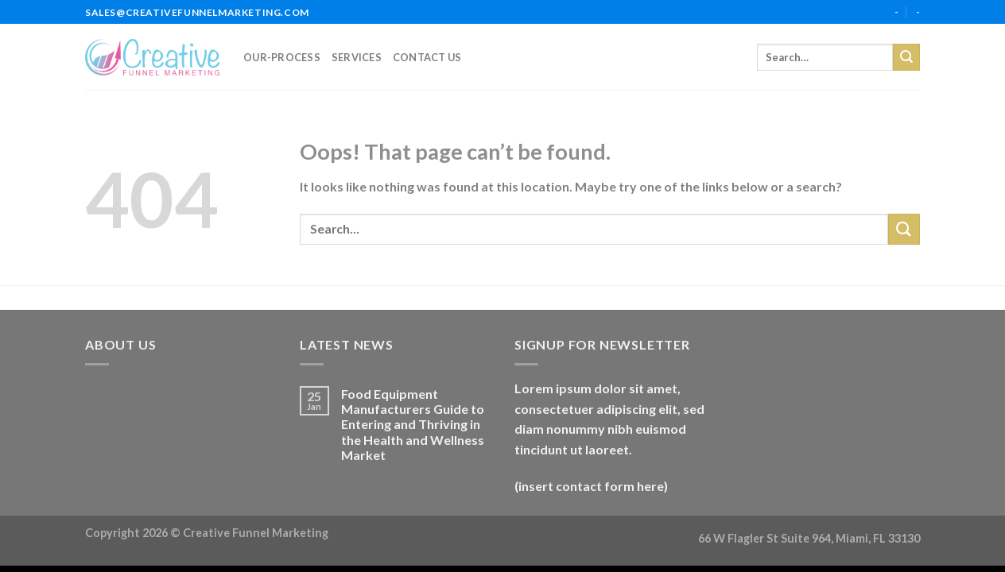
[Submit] (906, 57)
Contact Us (427, 57)
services (357, 57)
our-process (281, 57)
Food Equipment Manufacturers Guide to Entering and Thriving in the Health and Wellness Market (412, 424)
